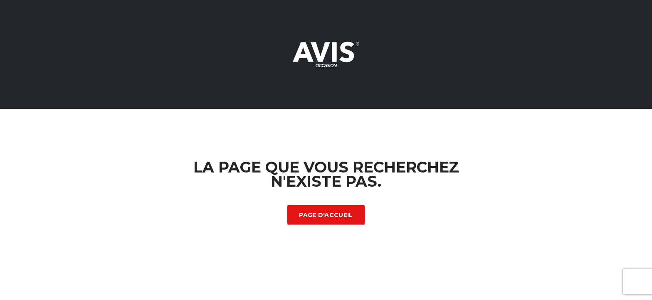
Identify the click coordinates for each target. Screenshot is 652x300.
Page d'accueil (326, 215)
